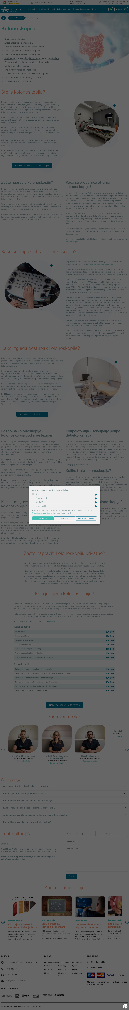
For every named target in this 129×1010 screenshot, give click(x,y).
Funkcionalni (41, 498)
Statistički (39, 502)
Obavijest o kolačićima (42, 513)
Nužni (38, 494)
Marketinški (40, 506)
